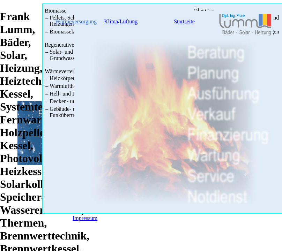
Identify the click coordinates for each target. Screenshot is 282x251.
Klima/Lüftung (121, 21)
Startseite (184, 21)
